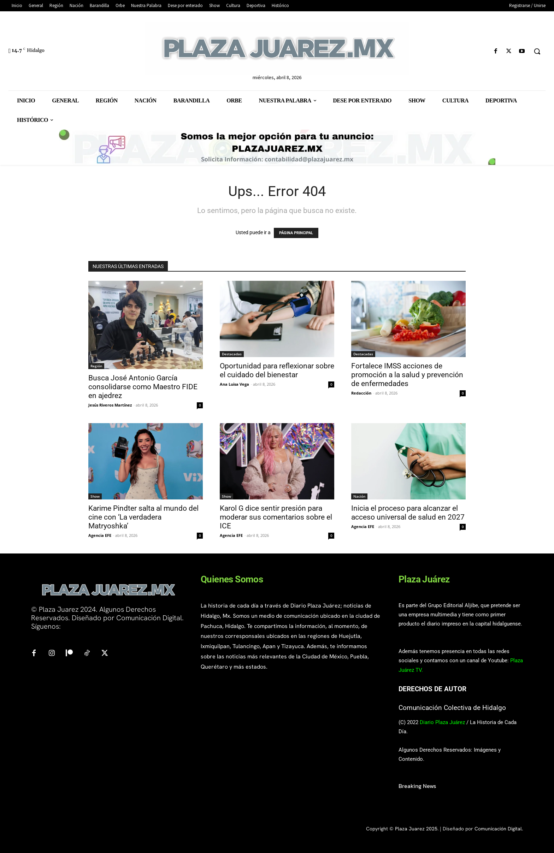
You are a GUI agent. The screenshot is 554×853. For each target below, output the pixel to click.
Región (96, 365)
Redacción (361, 393)
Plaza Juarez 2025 (416, 828)
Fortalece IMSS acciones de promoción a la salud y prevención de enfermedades (407, 375)
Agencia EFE (99, 535)
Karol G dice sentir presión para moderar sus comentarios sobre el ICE (276, 517)
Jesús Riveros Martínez (110, 405)
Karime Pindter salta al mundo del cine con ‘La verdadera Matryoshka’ (143, 517)
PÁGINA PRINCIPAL (296, 233)
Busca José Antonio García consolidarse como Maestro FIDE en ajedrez (143, 387)
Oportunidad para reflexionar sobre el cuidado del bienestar (277, 370)
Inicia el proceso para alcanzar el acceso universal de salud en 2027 (408, 512)
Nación (359, 496)
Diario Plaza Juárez (442, 722)
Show (95, 496)
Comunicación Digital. (499, 828)
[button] (537, 51)
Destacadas (232, 353)
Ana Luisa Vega (234, 384)
